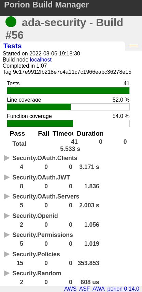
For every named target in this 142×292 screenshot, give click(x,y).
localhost (41, 60)
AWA (98, 289)
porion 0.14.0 (123, 289)
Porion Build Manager (46, 4)
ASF (84, 289)
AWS (70, 289)
